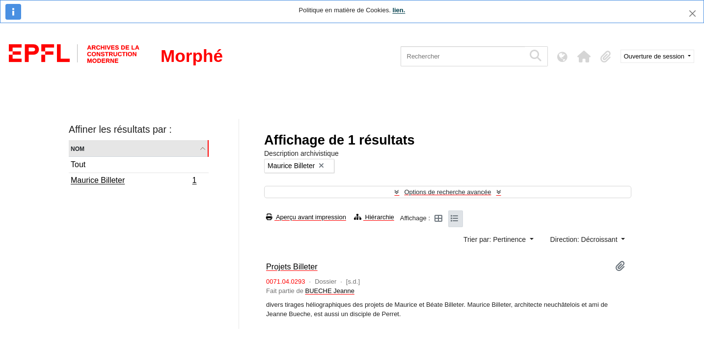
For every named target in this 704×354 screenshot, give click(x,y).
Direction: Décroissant (585, 239)
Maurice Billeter (133, 181)
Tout (78, 164)
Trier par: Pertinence (495, 239)
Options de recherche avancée (447, 192)
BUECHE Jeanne (329, 291)
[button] (584, 56)
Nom (77, 148)
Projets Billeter (292, 266)
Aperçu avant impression (306, 217)
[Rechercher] (463, 56)
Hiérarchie (374, 217)
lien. (398, 10)
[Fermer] (692, 13)
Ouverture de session (655, 56)
